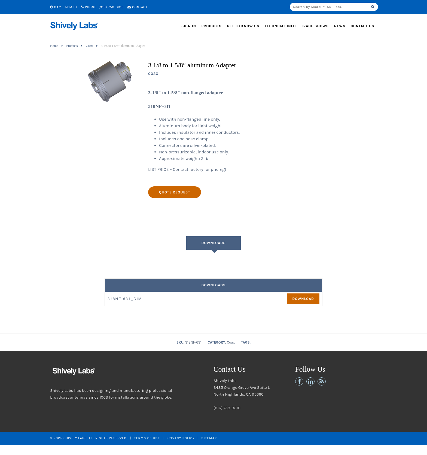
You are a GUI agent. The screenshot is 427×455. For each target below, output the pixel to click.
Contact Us (362, 26)
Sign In (188, 26)
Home (54, 46)
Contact (137, 7)
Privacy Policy (180, 438)
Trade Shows (315, 26)
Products (212, 26)
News (340, 26)
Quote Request (174, 192)
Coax (89, 46)
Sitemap (209, 438)
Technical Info (280, 26)
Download (303, 299)
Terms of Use (147, 438)
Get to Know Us (243, 26)
